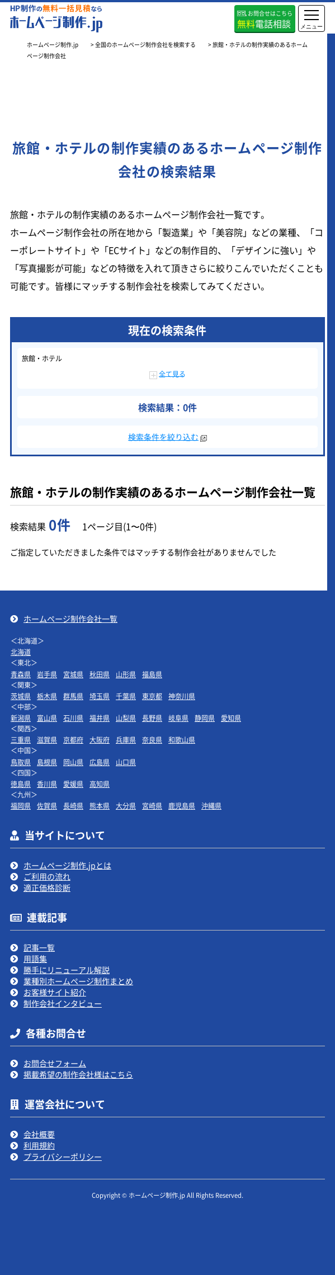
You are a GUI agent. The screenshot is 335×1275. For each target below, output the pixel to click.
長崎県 (73, 805)
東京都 (152, 696)
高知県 (99, 783)
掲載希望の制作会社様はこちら (78, 1074)
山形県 (126, 674)
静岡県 (205, 717)
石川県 (73, 717)
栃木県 (47, 696)
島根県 (47, 762)
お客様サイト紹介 (54, 992)
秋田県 (99, 674)
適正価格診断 (46, 887)
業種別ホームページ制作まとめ (78, 980)
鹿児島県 (181, 805)
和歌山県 (181, 739)
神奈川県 (181, 696)
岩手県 (47, 674)
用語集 (35, 958)
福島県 (152, 674)
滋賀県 (47, 739)
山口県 (126, 762)
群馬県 (73, 696)
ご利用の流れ (46, 876)
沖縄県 (211, 805)
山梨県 (126, 717)
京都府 (73, 739)
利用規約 (39, 1145)
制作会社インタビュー (62, 1003)
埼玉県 (99, 696)
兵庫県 (126, 739)
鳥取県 (21, 762)
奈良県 (152, 739)
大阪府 (99, 739)
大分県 (126, 805)
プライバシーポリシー (62, 1156)
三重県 (21, 739)
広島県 (99, 762)
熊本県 (99, 805)
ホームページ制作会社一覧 (70, 618)
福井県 (99, 717)
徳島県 (21, 783)
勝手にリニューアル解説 (66, 969)
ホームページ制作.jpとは (67, 865)
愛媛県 (73, 783)
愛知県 (231, 717)
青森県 (21, 674)
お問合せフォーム (54, 1063)
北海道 (21, 652)
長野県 (152, 717)
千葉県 (126, 696)
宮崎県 (152, 805)
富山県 (47, 717)
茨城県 (21, 696)
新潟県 (21, 717)
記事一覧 (39, 947)
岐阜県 (178, 717)
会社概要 (39, 1134)
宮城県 (73, 674)
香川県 (47, 783)
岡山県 (73, 762)
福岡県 (21, 805)
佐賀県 (47, 805)
